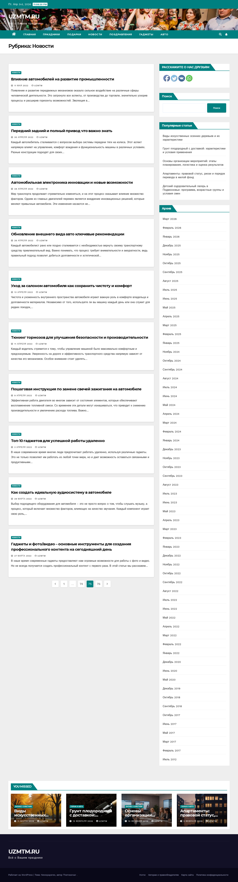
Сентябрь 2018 (172, 706)
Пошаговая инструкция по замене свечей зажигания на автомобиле (76, 389)
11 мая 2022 (21, 85)
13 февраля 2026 (83, 821)
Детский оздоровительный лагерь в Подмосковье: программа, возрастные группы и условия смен (193, 190)
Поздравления (121, 34)
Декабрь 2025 (172, 245)
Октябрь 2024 (172, 360)
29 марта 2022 (23, 499)
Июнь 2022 (170, 608)
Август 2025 (170, 281)
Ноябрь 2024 (171, 351)
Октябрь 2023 (172, 467)
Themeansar (69, 875)
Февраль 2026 (172, 227)
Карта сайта (187, 875)
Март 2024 (169, 422)
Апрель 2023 (171, 520)
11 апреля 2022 (23, 344)
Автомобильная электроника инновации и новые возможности (72, 182)
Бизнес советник (23, 806)
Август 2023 (170, 484)
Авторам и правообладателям (163, 875)
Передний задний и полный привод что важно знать (61, 131)
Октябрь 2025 (172, 263)
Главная (29, 34)
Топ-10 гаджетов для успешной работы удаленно (58, 440)
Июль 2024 (170, 387)
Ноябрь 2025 (171, 254)
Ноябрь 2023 (171, 458)
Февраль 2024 (172, 431)
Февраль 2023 (172, 537)
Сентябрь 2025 (172, 272)
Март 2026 (170, 218)
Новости (95, 34)
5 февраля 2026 (194, 821)
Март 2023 (169, 529)
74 (81, 584)
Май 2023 (169, 511)
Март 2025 (169, 325)
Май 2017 (169, 732)
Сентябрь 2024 (172, 369)
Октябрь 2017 (171, 715)
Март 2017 (169, 741)
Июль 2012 (169, 759)
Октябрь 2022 (172, 573)
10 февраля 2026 (138, 821)
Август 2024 (170, 378)
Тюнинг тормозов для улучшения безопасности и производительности (79, 337)
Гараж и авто (76, 806)
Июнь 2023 (170, 502)
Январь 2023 (171, 546)
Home (142, 875)
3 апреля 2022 (23, 447)
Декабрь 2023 (172, 449)
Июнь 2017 (169, 724)
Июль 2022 (170, 599)
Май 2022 (169, 617)
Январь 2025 (171, 343)
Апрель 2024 (171, 413)
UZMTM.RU (23, 16)
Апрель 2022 (171, 626)
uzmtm (37, 85)
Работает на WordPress (21, 875)
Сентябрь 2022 (172, 582)
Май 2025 (169, 307)
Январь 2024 (171, 440)
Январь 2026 (171, 236)
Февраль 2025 (172, 334)
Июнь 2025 (170, 298)
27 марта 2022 (23, 556)
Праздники (51, 34)
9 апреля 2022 (23, 395)
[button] (220, 34)
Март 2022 (169, 635)
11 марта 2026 (26, 821)
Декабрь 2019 (171, 688)
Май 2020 (169, 679)
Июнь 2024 (170, 396)
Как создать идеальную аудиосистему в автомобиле (61, 492)
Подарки (74, 34)
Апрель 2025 (171, 316)
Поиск (167, 96)
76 (98, 584)
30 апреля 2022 (24, 137)
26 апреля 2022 (24, 240)
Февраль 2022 (172, 644)
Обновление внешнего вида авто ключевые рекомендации (67, 234)
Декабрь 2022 (172, 555)
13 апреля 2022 (24, 292)
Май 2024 (169, 405)
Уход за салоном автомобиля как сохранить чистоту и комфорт (71, 286)
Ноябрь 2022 (171, 564)
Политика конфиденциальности (212, 875)
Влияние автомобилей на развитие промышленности (62, 79)
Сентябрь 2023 (172, 475)
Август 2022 (170, 591)
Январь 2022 (171, 653)
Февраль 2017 (171, 750)
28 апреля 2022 (24, 189)
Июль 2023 (170, 493)
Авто (164, 34)
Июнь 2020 (170, 670)
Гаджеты (146, 34)
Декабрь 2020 (172, 662)
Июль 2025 (170, 289)
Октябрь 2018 (171, 697)
